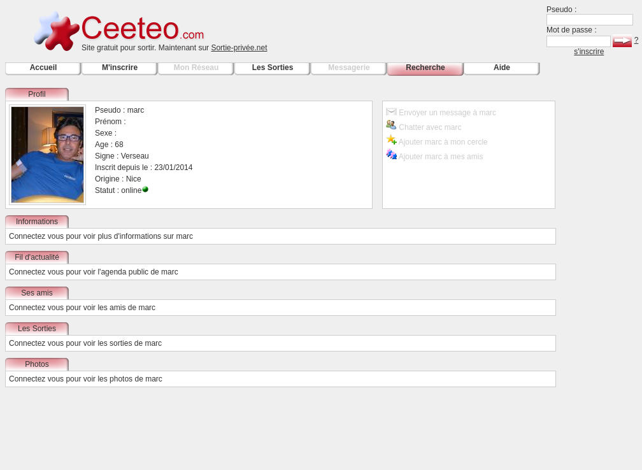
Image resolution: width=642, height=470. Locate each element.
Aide (502, 67)
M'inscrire (120, 67)
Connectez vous (36, 236)
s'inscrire (589, 51)
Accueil (43, 67)
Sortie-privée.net (239, 47)
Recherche (425, 67)
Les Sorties (273, 67)
